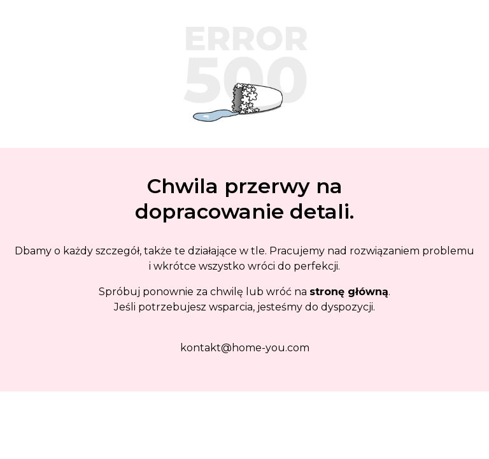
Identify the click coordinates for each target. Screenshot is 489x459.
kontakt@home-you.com (244, 348)
